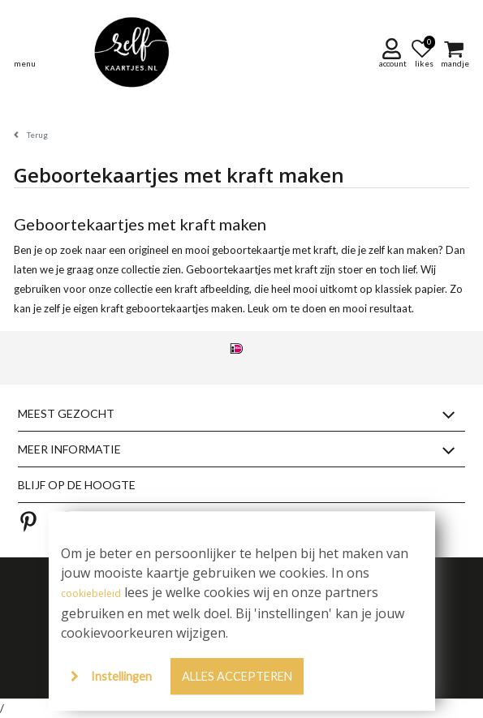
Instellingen (121, 676)
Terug (37, 135)
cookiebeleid (91, 593)
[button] (394, 53)
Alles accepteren (237, 676)
